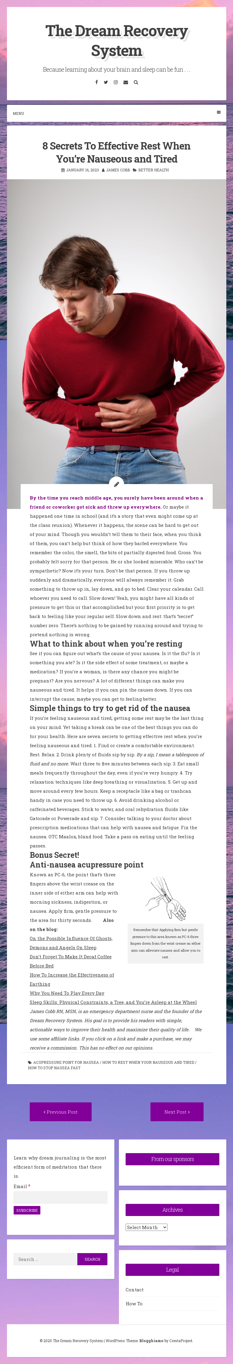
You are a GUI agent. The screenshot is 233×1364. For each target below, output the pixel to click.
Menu (117, 113)
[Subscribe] (27, 1210)
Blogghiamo (151, 1340)
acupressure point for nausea (66, 1062)
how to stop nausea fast (54, 1067)
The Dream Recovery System (116, 40)
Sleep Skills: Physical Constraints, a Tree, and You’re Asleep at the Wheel (113, 1002)
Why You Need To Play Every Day (67, 993)
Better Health (153, 169)
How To (134, 1303)
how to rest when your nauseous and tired (148, 1062)
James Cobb (118, 169)
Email (22, 1186)
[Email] (60, 1197)
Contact (135, 1290)
